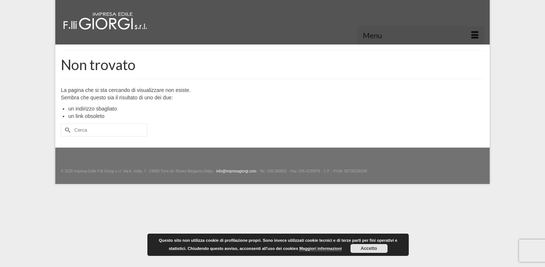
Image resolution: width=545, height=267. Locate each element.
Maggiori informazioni (320, 248)
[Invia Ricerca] (66, 129)
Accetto (368, 248)
